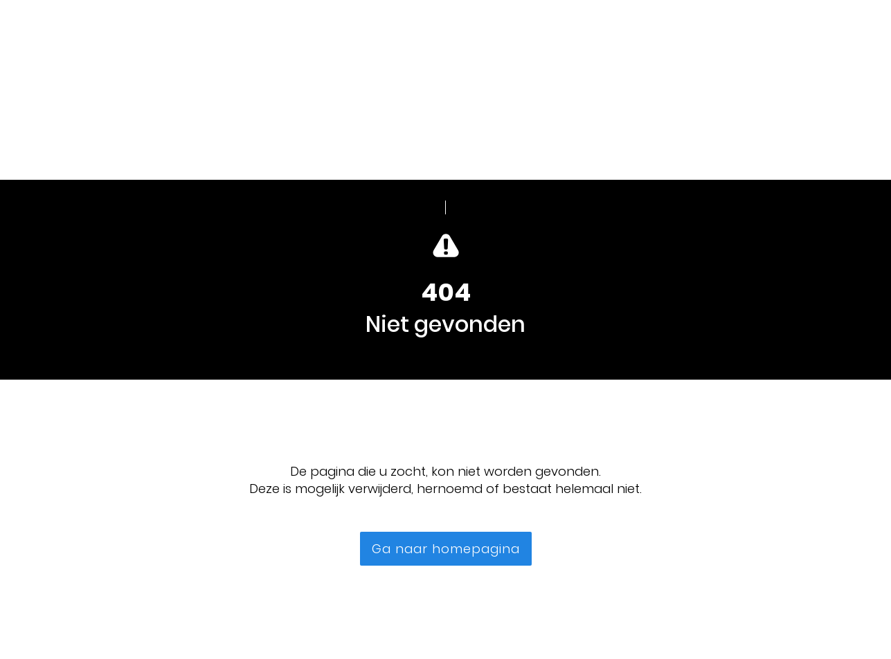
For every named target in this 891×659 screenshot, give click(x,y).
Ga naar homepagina (446, 548)
